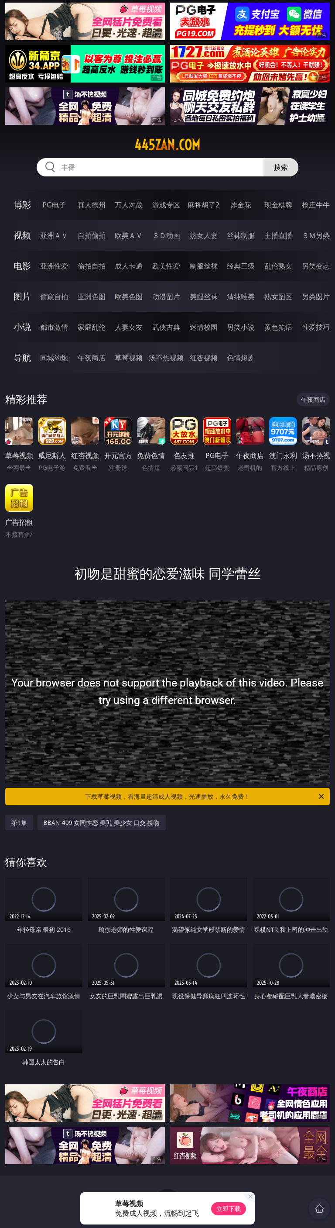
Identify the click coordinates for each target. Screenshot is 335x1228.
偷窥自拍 (54, 296)
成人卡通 (129, 266)
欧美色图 (129, 296)
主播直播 (278, 235)
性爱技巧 (316, 327)
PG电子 (53, 205)
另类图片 (316, 296)
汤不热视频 (166, 357)
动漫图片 (166, 296)
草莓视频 (129, 357)
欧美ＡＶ (129, 235)
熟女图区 (278, 296)
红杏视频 (204, 357)
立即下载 (228, 1208)
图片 (22, 296)
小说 (22, 327)
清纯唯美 (241, 296)
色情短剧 (241, 357)
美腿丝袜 (204, 296)
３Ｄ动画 (166, 235)
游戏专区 (166, 205)
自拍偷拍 (92, 235)
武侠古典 (166, 327)
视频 (22, 235)
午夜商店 (92, 357)
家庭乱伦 (92, 327)
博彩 (22, 204)
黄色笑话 (278, 327)
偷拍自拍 (92, 266)
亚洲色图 (92, 296)
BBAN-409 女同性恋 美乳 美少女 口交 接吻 (102, 822)
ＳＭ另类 (316, 235)
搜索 (281, 167)
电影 (22, 266)
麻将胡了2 (203, 205)
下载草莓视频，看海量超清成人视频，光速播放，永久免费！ (205, 796)
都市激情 (54, 327)
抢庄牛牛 (316, 205)
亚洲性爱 (54, 266)
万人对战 (129, 205)
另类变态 (316, 266)
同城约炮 (54, 357)
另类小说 (241, 327)
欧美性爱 (166, 266)
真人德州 (92, 205)
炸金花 (240, 205)
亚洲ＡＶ (54, 235)
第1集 (19, 822)
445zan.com (167, 145)
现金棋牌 (278, 205)
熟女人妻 (204, 235)
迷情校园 (204, 327)
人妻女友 (129, 327)
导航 (22, 357)
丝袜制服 (241, 235)
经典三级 (241, 266)
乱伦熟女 (278, 266)
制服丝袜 (204, 266)
